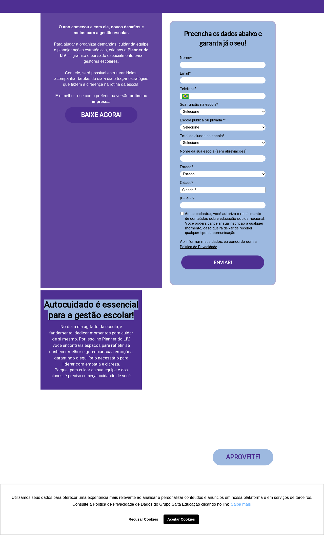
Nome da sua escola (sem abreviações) (213, 151)
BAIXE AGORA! (101, 115)
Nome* (186, 57)
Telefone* (188, 89)
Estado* (186, 167)
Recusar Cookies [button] (143, 519)
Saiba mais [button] (241, 504)
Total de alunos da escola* (202, 136)
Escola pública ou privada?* (203, 120)
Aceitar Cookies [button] (181, 519)
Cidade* (186, 182)
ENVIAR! (223, 262)
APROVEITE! (243, 457)
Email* (185, 73)
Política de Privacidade (198, 247)
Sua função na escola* (199, 104)
